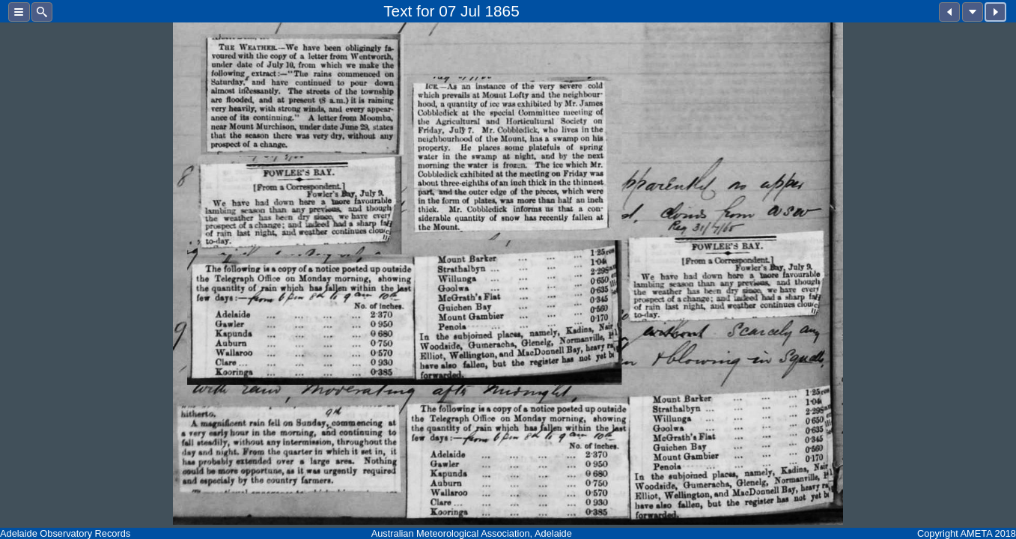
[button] (19, 12)
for (425, 10)
